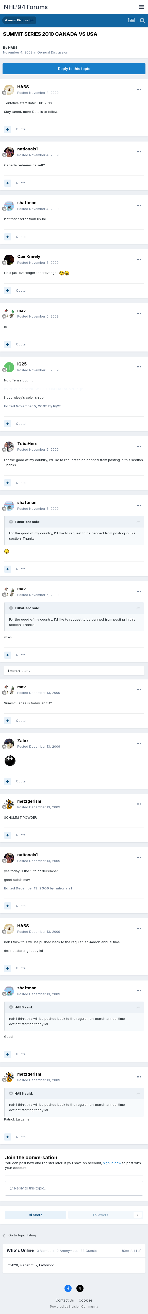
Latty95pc (47, 1265)
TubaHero (27, 443)
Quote (21, 129)
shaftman (27, 202)
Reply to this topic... (28, 1188)
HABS (13, 47)
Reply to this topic (74, 68)
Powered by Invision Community (74, 1306)
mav (21, 310)
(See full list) (131, 1251)
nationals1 (27, 148)
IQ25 (22, 363)
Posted (38, 93)
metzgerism (29, 801)
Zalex (23, 740)
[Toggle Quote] (11, 522)
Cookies (86, 1300)
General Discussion (52, 52)
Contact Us (65, 1300)
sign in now (112, 1163)
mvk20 (13, 1265)
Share (35, 1215)
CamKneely (28, 256)
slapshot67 (28, 1265)
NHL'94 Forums (26, 7)
